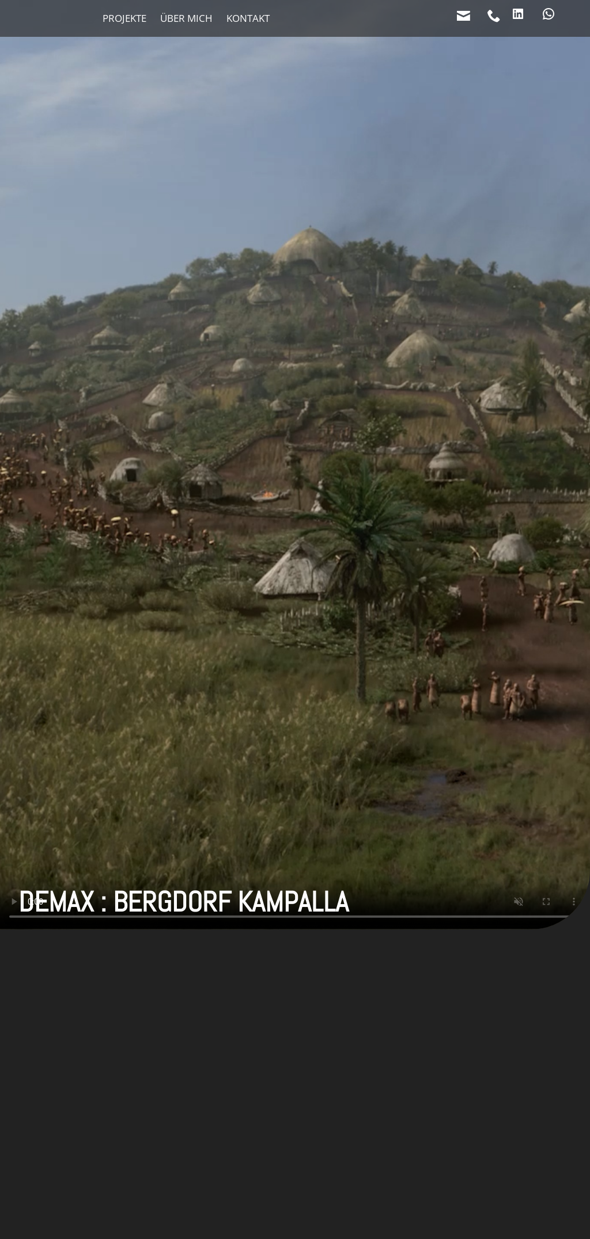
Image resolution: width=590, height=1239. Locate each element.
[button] (295, 1007)
